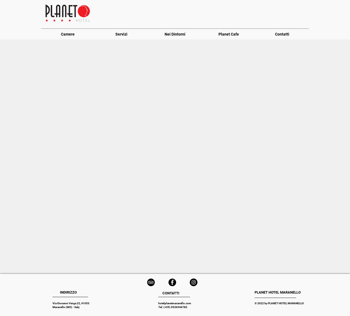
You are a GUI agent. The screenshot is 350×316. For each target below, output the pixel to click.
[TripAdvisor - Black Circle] (151, 282)
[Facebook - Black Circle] (172, 282)
